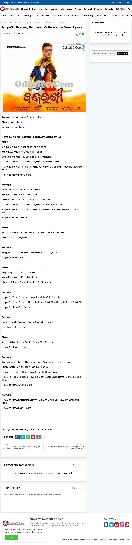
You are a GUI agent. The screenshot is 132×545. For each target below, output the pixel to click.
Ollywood (25, 9)
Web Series (45, 15)
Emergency (8, 2)
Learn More (37, 532)
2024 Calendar (74, 15)
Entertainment (51, 9)
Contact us (124, 540)
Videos (78, 9)
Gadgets (108, 9)
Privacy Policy (92, 540)
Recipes (98, 9)
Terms (82, 540)
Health (106, 15)
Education (34, 2)
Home (3, 15)
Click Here (122, 53)
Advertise (113, 540)
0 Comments (78, 488)
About (64, 540)
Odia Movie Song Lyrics (23, 429)
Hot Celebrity (59, 15)
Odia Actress (14, 15)
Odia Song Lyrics (16, 22)
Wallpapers (66, 9)
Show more (78, 465)
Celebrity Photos (30, 15)
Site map (104, 540)
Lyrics (98, 15)
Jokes (114, 15)
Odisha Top (88, 15)
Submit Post (21, 2)
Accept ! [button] (11, 537)
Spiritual (88, 9)
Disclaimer (73, 540)
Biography (37, 9)
